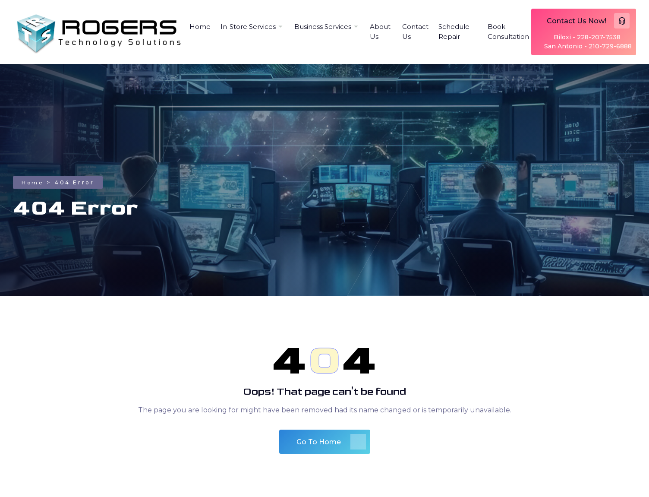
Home (200, 26)
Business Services (322, 26)
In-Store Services (248, 26)
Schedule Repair (453, 31)
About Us (380, 31)
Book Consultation (508, 31)
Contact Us (415, 31)
